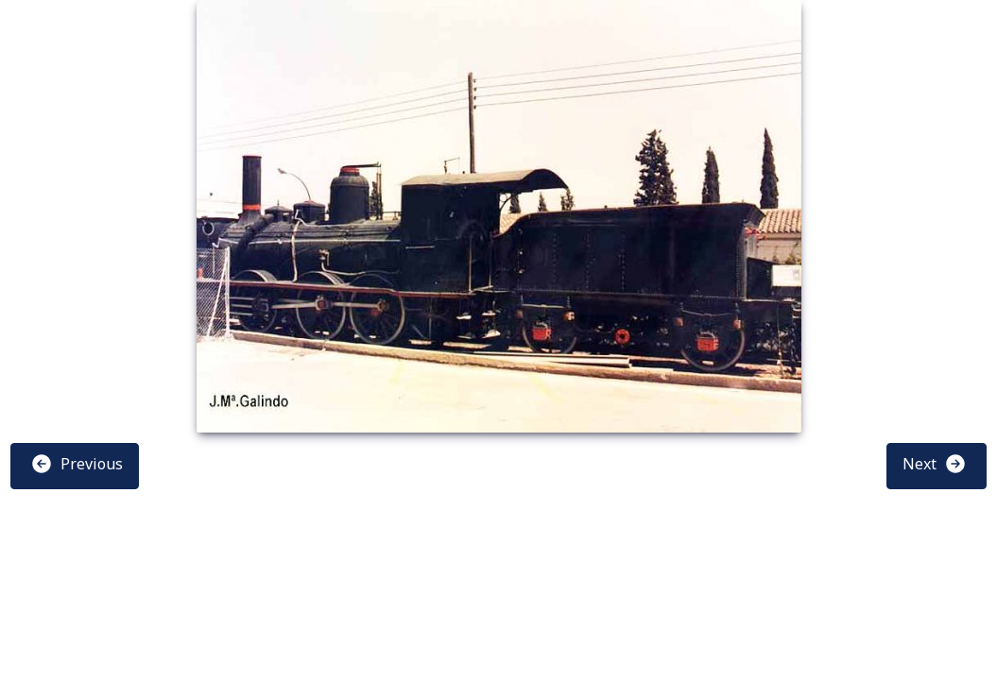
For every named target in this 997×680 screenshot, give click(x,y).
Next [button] (934, 463)
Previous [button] (76, 463)
